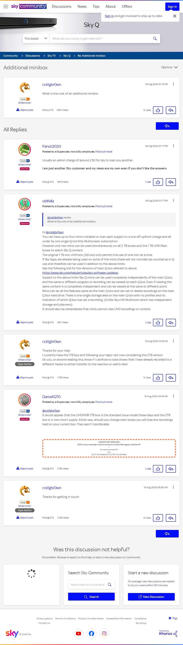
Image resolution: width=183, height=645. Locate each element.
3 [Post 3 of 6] (48, 322)
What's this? (24, 102)
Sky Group (141, 623)
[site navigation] (6, 6)
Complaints (140, 618)
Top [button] (174, 618)
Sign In (172, 6)
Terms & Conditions (65, 618)
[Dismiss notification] (175, 16)
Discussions (61, 6)
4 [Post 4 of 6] (48, 377)
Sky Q (91, 24)
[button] (173, 83)
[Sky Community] (29, 6)
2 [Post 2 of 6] (48, 181)
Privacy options (45, 618)
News (82, 6)
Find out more (103, 151)
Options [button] (166, 67)
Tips (96, 6)
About (111, 6)
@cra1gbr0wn (55, 217)
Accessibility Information (119, 618)
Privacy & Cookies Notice (90, 618)
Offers (127, 6)
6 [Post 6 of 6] (48, 517)
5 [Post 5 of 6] (48, 468)
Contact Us (44, 623)
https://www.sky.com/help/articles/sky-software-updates (80, 273)
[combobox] (99, 38)
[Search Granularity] (36, 38)
